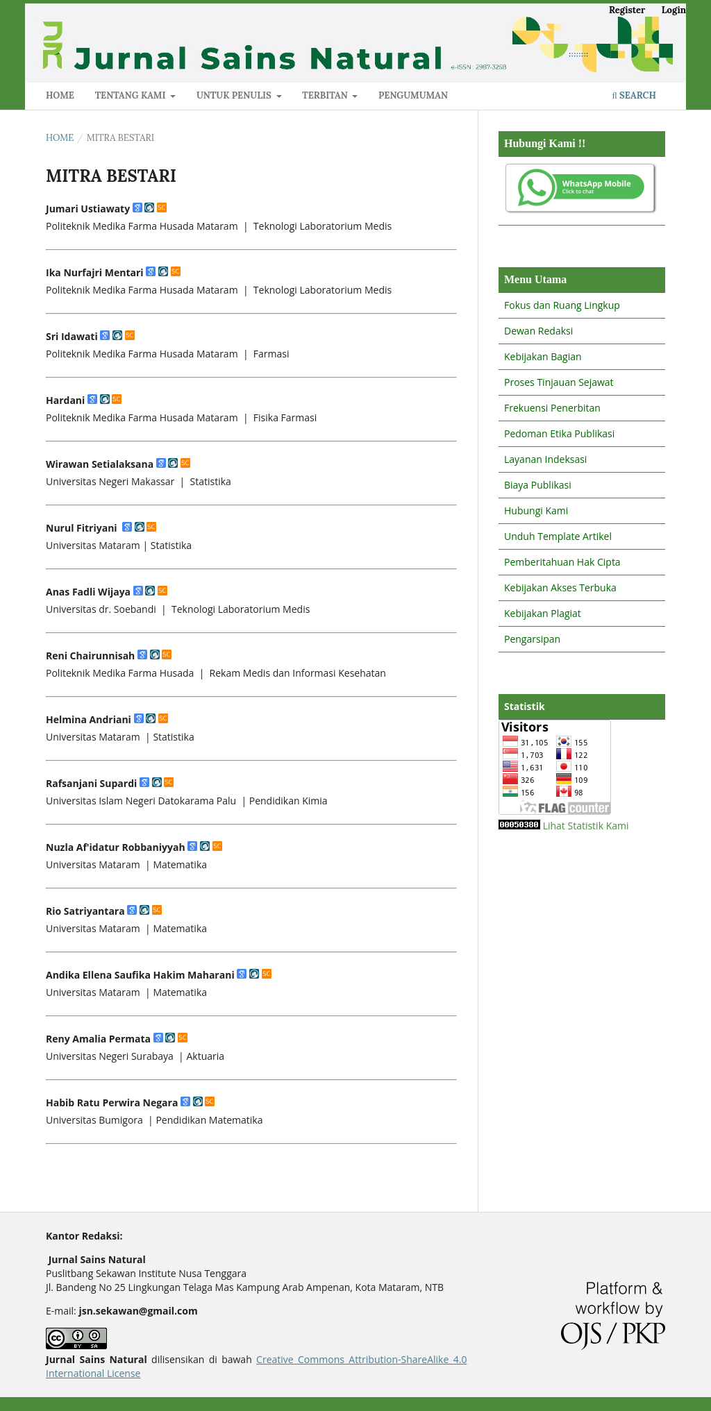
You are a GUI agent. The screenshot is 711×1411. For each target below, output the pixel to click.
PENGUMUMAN (413, 95)
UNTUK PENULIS (235, 95)
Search (634, 95)
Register (627, 10)
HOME (60, 95)
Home (60, 138)
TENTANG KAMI (131, 95)
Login (674, 10)
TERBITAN (326, 95)
